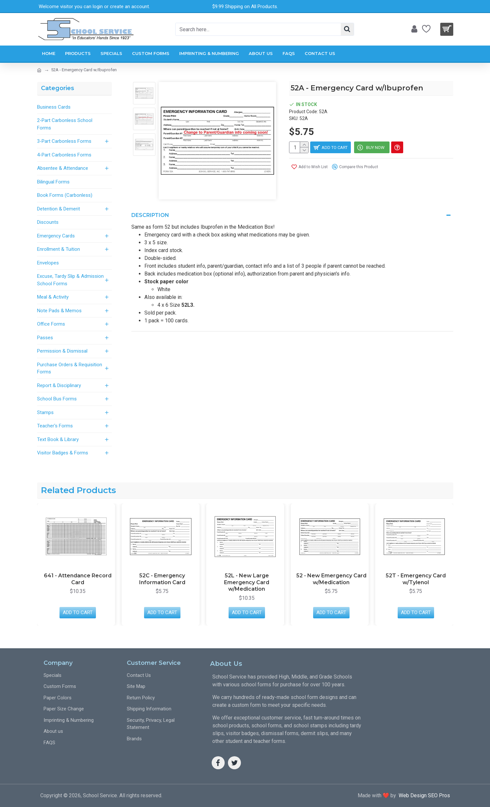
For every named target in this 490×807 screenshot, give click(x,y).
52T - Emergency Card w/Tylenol (416, 578)
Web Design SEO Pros (423, 795)
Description (150, 215)
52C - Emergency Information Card (162, 578)
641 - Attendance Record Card (78, 578)
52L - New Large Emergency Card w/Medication (246, 582)
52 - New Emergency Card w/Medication (331, 578)
